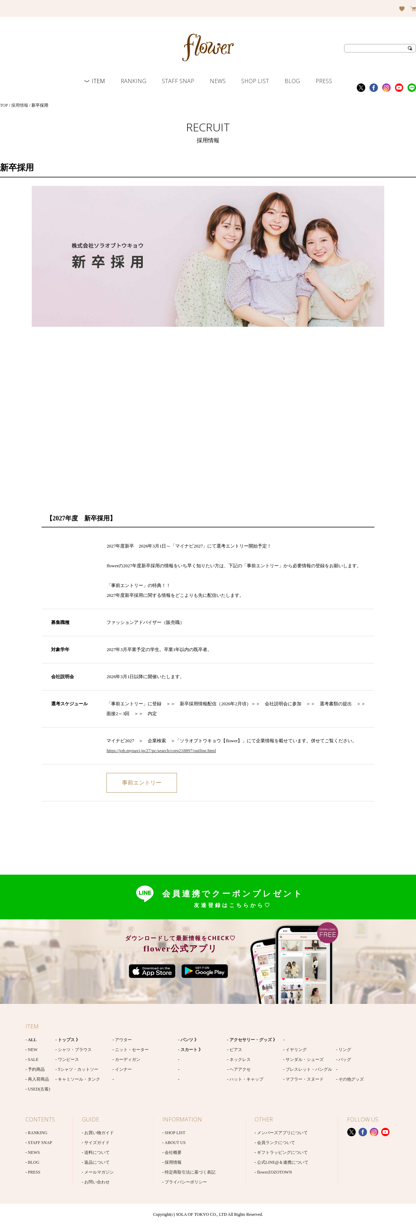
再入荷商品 (38, 1079)
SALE (33, 1059)
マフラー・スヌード (305, 1079)
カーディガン (127, 1059)
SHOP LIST (255, 81)
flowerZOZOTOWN (274, 1172)
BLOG (292, 81)
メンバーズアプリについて (282, 1132)
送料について (97, 1152)
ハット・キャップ (246, 1079)
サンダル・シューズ (305, 1059)
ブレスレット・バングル (309, 1069)
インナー (123, 1069)
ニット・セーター (132, 1049)
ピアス (236, 1049)
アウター (123, 1039)
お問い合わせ (97, 1182)
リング (344, 1049)
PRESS (324, 81)
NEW (32, 1049)
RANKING (133, 81)
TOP (4, 105)
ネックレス (240, 1059)
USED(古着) (39, 1089)
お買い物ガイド (99, 1132)
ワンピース (68, 1059)
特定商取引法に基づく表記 (190, 1172)
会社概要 (173, 1152)
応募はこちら (141, 783)
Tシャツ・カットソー (78, 1069)
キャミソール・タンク (79, 1079)
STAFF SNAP (178, 81)
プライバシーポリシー (186, 1182)
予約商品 (36, 1069)
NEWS (218, 81)
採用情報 (19, 105)
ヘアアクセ (240, 1069)
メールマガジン (99, 1172)
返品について (97, 1162)
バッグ (344, 1059)
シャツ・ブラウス (75, 1049)
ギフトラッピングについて (282, 1152)
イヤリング (296, 1049)
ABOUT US (175, 1142)
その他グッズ (351, 1079)
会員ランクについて (276, 1142)
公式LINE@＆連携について (282, 1162)
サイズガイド (97, 1142)
